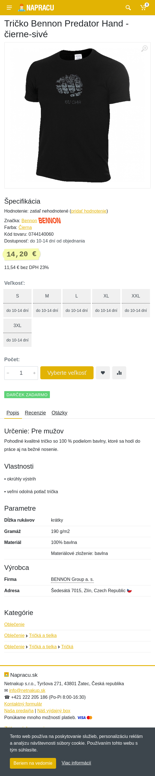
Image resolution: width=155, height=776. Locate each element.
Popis (12, 413)
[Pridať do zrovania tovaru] (119, 372)
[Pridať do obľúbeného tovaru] (103, 372)
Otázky (59, 413)
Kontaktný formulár (23, 704)
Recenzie (35, 413)
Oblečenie (14, 624)
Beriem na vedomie (33, 763)
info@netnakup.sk (27, 690)
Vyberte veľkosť (67, 373)
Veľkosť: (14, 283)
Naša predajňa (19, 710)
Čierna (25, 227)
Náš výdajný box (53, 710)
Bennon (29, 220)
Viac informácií (76, 762)
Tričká (67, 646)
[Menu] (9, 8)
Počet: (12, 359)
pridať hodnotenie (88, 211)
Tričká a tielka (43, 635)
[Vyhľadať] (127, 8)
